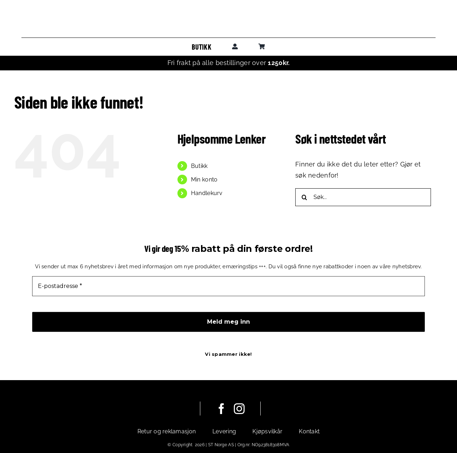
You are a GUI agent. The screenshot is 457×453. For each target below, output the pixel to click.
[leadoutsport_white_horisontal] (155, 406)
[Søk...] (363, 197)
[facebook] (221, 408)
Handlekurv (207, 193)
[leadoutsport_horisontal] (228, 17)
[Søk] (304, 197)
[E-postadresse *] (228, 286)
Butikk (199, 166)
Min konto (204, 179)
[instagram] (239, 408)
